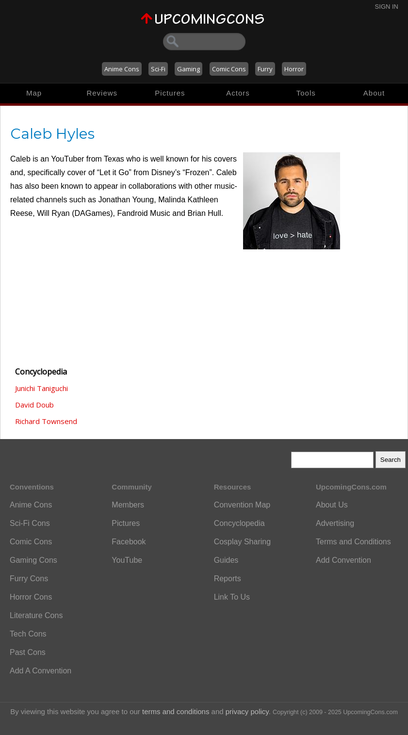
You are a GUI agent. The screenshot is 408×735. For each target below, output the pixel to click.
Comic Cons (229, 69)
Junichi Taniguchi (41, 388)
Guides (226, 560)
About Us (332, 505)
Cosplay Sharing (242, 542)
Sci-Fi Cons (30, 523)
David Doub (34, 404)
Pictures (170, 93)
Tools (306, 93)
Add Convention (343, 560)
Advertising (335, 523)
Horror (294, 69)
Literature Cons (36, 615)
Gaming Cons (33, 560)
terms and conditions (175, 711)
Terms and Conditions (353, 542)
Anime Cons (121, 69)
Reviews (101, 93)
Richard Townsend (46, 421)
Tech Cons (28, 634)
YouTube (127, 560)
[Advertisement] (58, 304)
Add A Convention (40, 671)
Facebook (129, 542)
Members (128, 505)
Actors (238, 93)
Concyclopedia (239, 523)
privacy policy (247, 711)
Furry (265, 69)
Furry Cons (29, 578)
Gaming (188, 69)
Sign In (386, 6)
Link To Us (232, 597)
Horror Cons (31, 597)
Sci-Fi (158, 69)
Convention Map (242, 505)
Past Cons (28, 652)
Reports (227, 578)
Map (34, 93)
